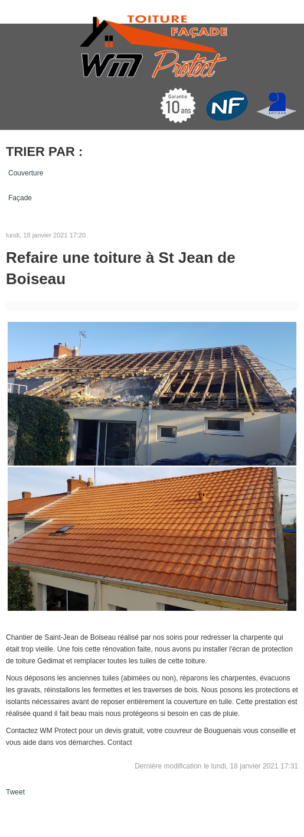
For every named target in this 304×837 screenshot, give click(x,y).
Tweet (15, 792)
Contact (119, 742)
